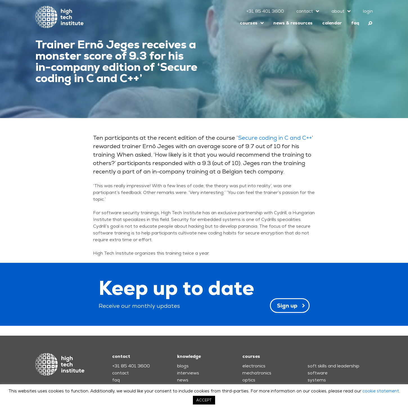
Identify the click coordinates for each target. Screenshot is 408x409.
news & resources (293, 23)
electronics (253, 366)
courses (249, 23)
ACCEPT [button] (204, 400)
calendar (332, 23)
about (338, 11)
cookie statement (380, 391)
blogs (183, 366)
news (182, 380)
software (318, 373)
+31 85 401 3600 (265, 11)
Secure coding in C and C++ (275, 137)
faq (355, 23)
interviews (188, 373)
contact (304, 11)
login (368, 11)
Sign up (287, 305)
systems (317, 380)
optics (248, 380)
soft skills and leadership (333, 366)
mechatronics (256, 373)
